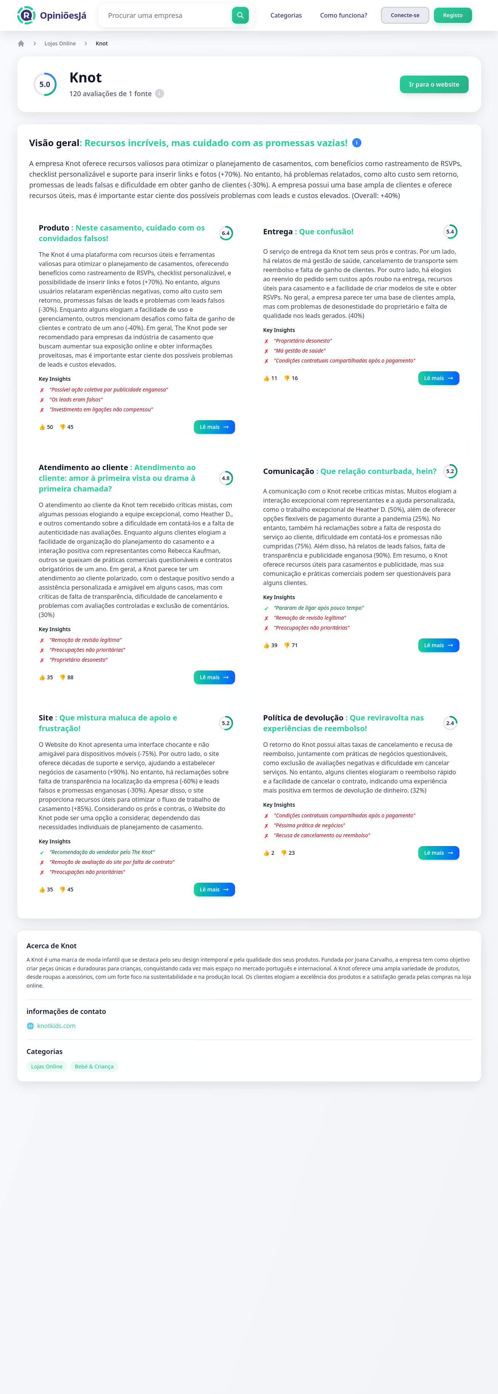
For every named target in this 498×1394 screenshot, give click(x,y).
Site (47, 717)
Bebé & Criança (94, 1066)
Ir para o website (434, 84)
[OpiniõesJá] (52, 15)
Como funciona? (343, 15)
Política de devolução (304, 717)
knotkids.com (56, 1026)
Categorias (286, 15)
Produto (55, 227)
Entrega (279, 231)
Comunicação (289, 471)
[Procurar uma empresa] (176, 15)
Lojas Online (60, 43)
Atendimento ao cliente (85, 467)
